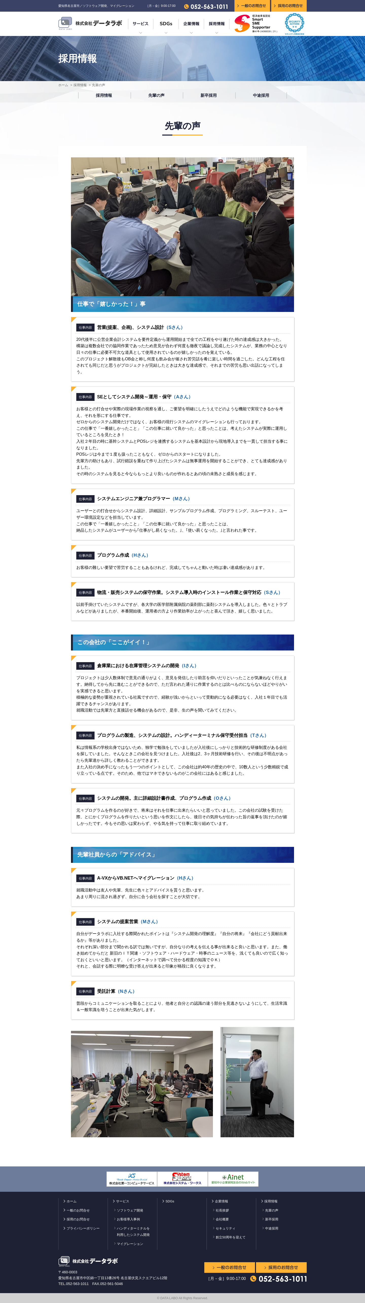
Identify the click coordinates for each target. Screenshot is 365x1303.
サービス (122, 1201)
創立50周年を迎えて (231, 1237)
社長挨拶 (222, 1210)
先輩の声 (156, 95)
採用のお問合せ (78, 1219)
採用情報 (80, 85)
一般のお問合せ (78, 1210)
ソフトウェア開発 (130, 1210)
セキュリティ (225, 1228)
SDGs (170, 1201)
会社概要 (222, 1219)
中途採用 (261, 95)
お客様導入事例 (128, 1219)
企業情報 (221, 1201)
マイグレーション (130, 1244)
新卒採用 (208, 95)
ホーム (63, 85)
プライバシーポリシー (83, 1228)
